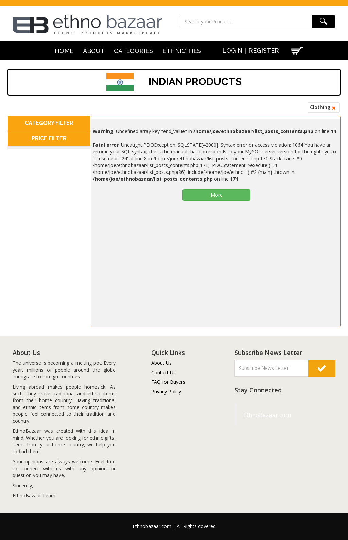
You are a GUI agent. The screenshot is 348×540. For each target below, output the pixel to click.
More (217, 195)
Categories (133, 51)
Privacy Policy (166, 391)
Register (263, 50)
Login (232, 50)
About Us (161, 363)
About (93, 51)
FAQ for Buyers (168, 382)
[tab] (49, 123)
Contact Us (163, 372)
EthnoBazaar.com (251, 415)
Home (64, 51)
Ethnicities (181, 51)
